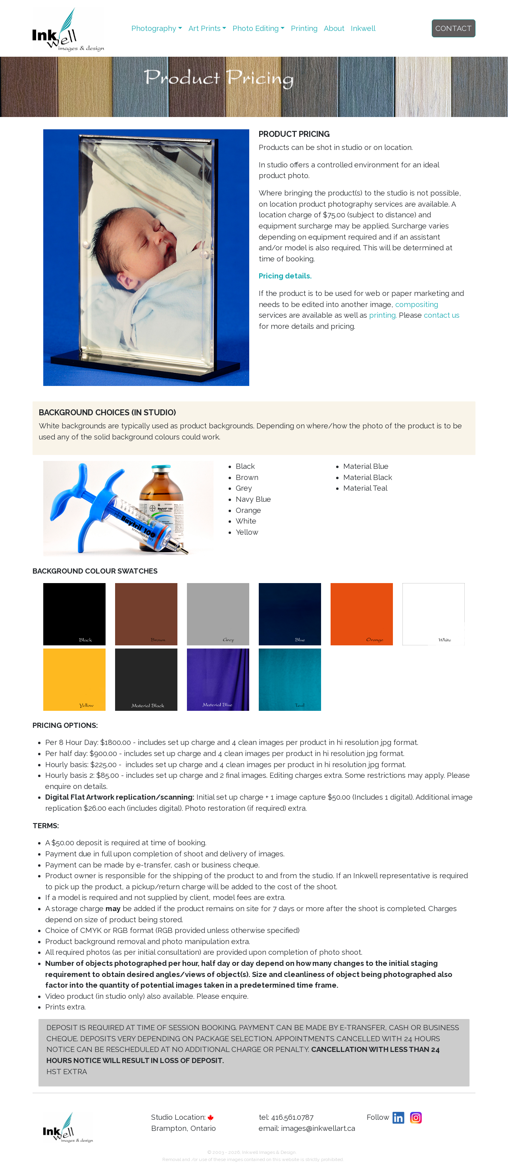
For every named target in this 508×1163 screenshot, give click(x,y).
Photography (153, 28)
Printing (304, 28)
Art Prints (205, 28)
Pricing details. (285, 276)
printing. (384, 315)
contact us (442, 315)
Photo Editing (256, 28)
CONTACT (453, 28)
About (334, 28)
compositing (416, 304)
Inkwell (363, 28)
